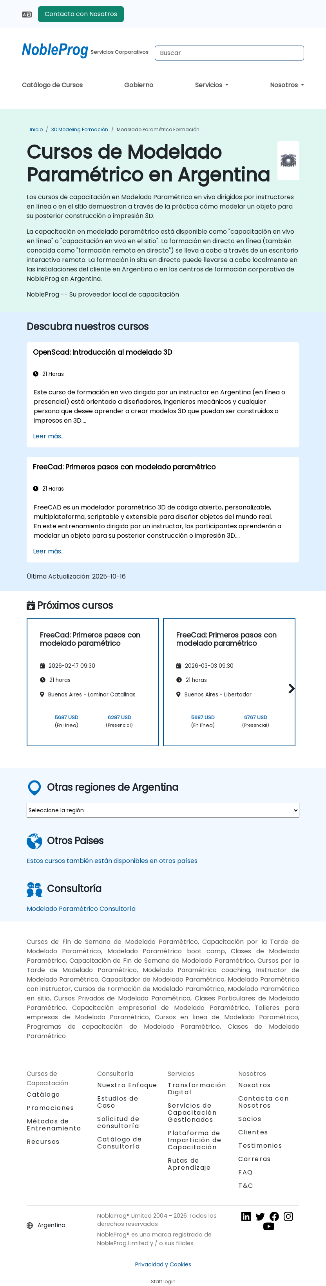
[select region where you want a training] (163, 810)
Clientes (253, 1132)
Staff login (163, 1281)
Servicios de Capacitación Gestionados (192, 1112)
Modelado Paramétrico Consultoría (81, 908)
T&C (246, 1185)
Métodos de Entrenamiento (54, 1125)
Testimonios (260, 1145)
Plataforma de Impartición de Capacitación (194, 1140)
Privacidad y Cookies (163, 1264)
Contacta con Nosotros (81, 13)
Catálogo (43, 1094)
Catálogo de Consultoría (119, 1143)
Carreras (254, 1158)
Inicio (36, 129)
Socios (250, 1118)
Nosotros (284, 85)
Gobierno (138, 85)
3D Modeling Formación (79, 129)
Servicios (209, 85)
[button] (290, 688)
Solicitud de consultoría (118, 1123)
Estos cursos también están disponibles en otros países (112, 860)
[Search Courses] (229, 53)
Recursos (43, 1141)
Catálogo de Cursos (52, 85)
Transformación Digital (197, 1089)
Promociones (50, 1107)
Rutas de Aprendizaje (189, 1164)
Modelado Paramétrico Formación (158, 129)
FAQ (245, 1172)
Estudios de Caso (118, 1102)
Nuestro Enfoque (127, 1085)
